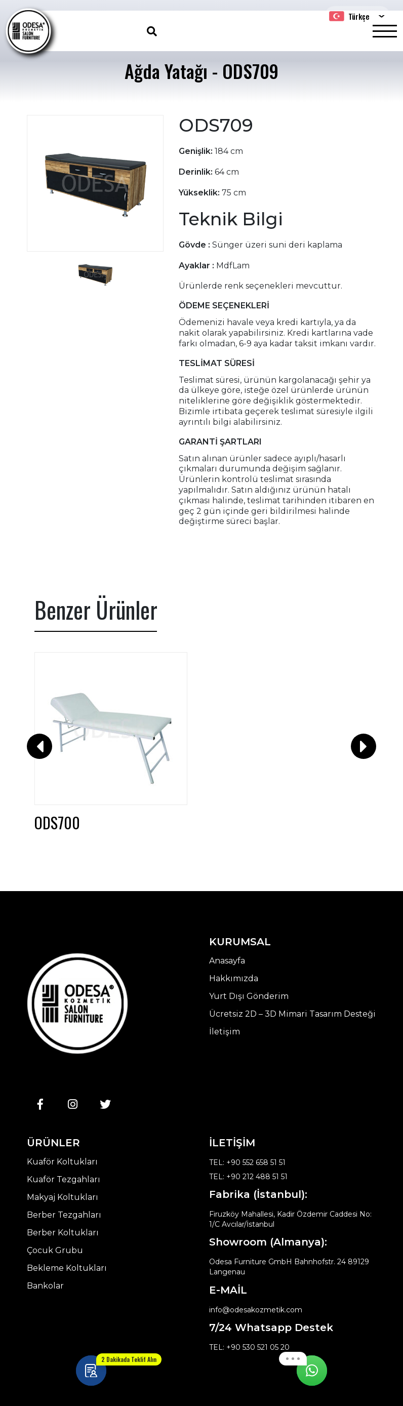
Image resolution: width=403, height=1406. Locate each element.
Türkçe (349, 16)
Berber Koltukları (63, 1233)
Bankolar (45, 1286)
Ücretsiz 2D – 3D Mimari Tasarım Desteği (292, 1014)
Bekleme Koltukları (67, 1268)
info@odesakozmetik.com (255, 1309)
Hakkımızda (233, 979)
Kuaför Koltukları (62, 1162)
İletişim (224, 1032)
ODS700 (57, 822)
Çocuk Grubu (55, 1251)
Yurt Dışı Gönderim (249, 996)
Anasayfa (227, 961)
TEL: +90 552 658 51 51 (247, 1162)
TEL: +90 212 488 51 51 (248, 1176)
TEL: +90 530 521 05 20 (249, 1347)
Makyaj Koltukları (62, 1197)
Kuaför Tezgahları (63, 1180)
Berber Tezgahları (64, 1215)
